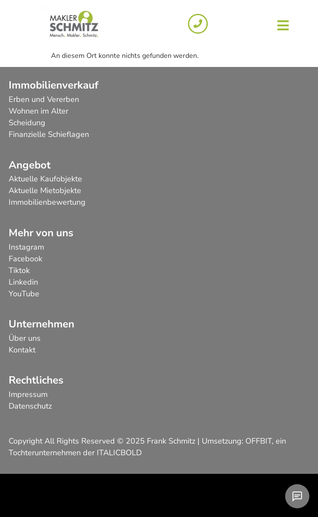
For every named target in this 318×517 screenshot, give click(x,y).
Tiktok (19, 270)
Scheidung (27, 122)
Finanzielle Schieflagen (49, 134)
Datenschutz (30, 406)
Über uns (25, 338)
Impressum (28, 394)
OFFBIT (258, 441)
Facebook (25, 259)
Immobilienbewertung (47, 202)
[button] (282, 25)
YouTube (24, 294)
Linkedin (23, 282)
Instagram (26, 247)
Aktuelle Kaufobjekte (45, 179)
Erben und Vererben (44, 99)
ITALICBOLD (119, 452)
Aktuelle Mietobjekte (45, 190)
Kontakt (22, 350)
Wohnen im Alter (38, 111)
